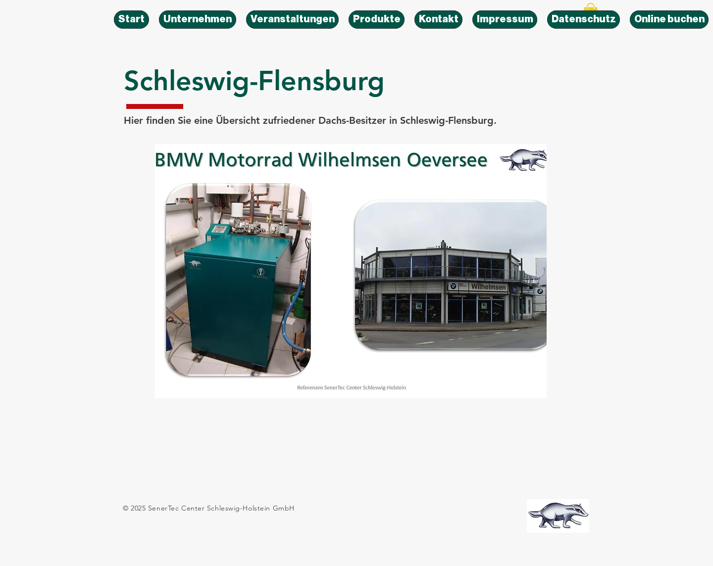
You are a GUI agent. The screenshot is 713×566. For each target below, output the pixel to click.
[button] (351, 271)
